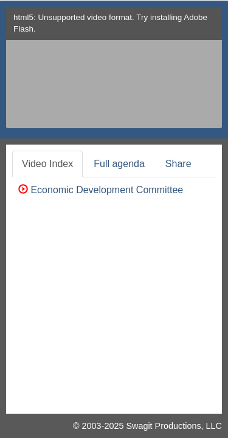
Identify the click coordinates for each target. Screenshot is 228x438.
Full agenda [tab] (119, 164)
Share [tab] (178, 164)
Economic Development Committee (100, 190)
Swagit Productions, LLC (174, 426)
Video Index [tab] (47, 164)
